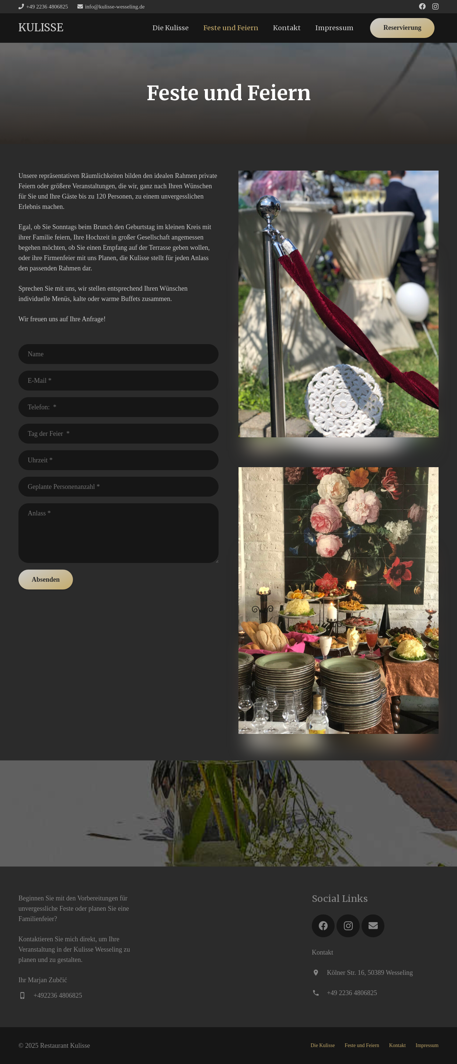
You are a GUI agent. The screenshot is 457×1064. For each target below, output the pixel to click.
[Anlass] (118, 533)
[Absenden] (45, 579)
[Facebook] (422, 6)
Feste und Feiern (362, 1045)
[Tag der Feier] (118, 434)
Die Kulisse (323, 1045)
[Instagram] (435, 6)
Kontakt (397, 1045)
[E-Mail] (118, 381)
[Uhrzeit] (118, 460)
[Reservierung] (402, 28)
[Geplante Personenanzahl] (118, 487)
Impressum (427, 1045)
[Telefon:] (118, 407)
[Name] (118, 354)
